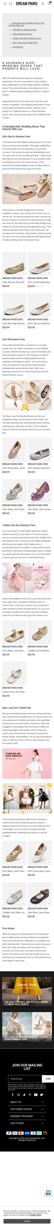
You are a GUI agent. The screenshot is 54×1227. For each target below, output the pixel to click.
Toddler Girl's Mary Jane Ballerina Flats (14, 912)
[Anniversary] (48, 1193)
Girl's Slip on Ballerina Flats (40, 323)
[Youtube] (35, 1094)
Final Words (18, 47)
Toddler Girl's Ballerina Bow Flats (40, 651)
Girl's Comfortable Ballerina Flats (40, 282)
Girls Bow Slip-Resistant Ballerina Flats (14, 323)
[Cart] (49, 4)
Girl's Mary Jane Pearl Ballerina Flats (14, 509)
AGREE (27, 1221)
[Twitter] (41, 1094)
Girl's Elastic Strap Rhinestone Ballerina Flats (40, 468)
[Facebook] (12, 1094)
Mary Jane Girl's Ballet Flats (25, 43)
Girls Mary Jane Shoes (39, 509)
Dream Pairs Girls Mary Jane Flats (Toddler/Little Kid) (14, 692)
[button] (4, 3)
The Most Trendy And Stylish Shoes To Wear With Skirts (26, 1003)
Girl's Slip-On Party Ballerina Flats (14, 282)
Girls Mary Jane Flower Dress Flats (40, 912)
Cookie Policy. (35, 1215)
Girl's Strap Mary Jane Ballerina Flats (14, 468)
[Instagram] (18, 1094)
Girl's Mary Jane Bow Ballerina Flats (14, 651)
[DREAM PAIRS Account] (42, 4)
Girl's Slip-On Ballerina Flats (25, 30)
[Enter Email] (25, 1079)
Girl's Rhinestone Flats (22, 34)
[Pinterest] (30, 1094)
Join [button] (47, 1079)
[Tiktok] (24, 1094)
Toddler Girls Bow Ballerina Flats (27, 38)
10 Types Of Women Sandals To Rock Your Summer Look (26, 1038)
